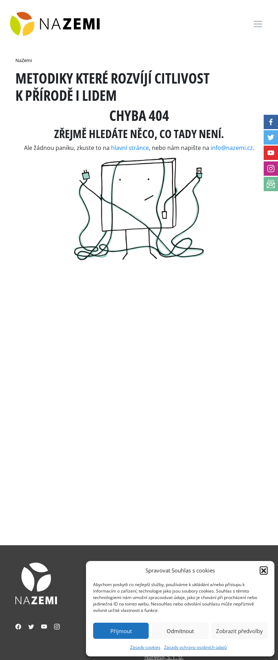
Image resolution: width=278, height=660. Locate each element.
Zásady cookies (145, 647)
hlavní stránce (130, 148)
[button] (263, 570)
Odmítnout (180, 631)
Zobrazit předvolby (239, 631)
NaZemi (23, 60)
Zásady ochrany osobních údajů (195, 647)
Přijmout (121, 631)
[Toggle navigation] (258, 24)
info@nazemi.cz (232, 148)
